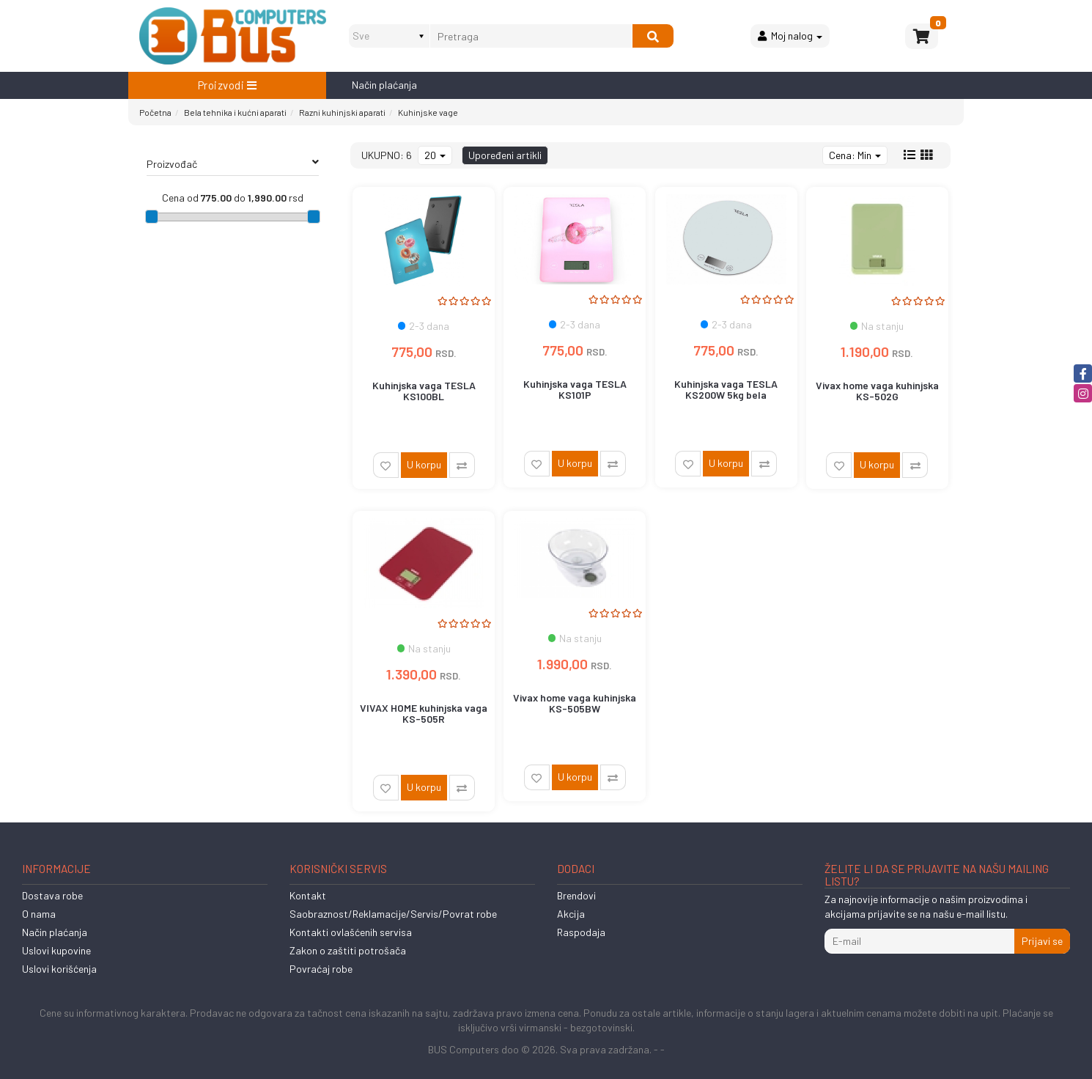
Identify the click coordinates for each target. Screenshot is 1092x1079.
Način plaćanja (384, 84)
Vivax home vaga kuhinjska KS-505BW (574, 703)
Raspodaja (581, 932)
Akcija (571, 913)
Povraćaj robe (321, 968)
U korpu (424, 464)
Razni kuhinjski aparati (342, 112)
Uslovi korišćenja (59, 968)
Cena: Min (855, 155)
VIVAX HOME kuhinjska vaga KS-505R (423, 713)
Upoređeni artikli (505, 155)
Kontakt (307, 895)
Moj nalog (790, 35)
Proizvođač (233, 163)
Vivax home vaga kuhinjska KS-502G (877, 390)
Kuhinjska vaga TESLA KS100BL (424, 390)
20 (435, 155)
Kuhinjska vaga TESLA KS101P (575, 389)
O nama (39, 913)
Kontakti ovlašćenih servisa (350, 932)
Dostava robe (52, 895)
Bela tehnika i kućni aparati (235, 112)
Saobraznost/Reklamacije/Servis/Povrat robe (393, 913)
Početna (155, 112)
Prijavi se (1042, 941)
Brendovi (576, 895)
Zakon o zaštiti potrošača (347, 950)
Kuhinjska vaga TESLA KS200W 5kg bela (726, 389)
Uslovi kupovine (56, 950)
